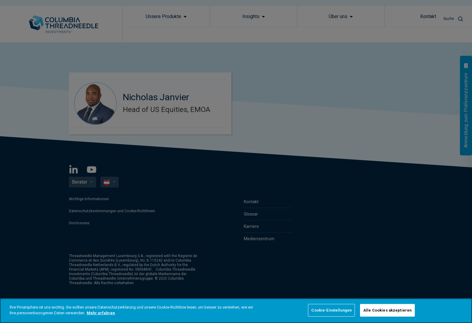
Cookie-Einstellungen (331, 310)
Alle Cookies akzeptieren (387, 310)
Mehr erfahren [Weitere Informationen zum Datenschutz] (101, 313)
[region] (236, 310)
